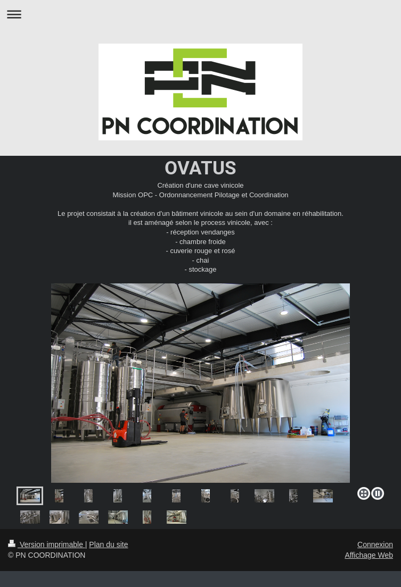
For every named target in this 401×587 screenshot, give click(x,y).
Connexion (375, 544)
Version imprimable (46, 544)
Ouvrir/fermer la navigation (200, 14)
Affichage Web (369, 555)
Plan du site (108, 544)
